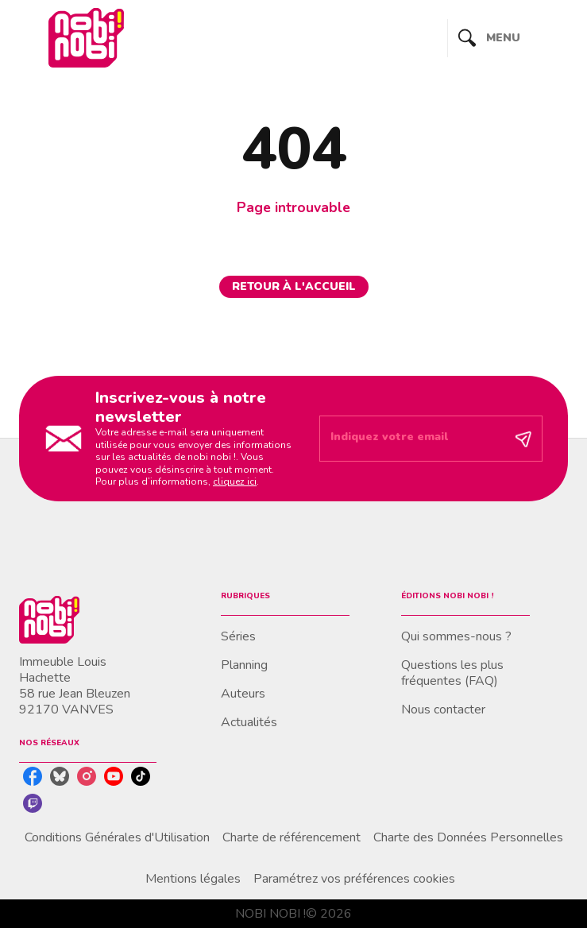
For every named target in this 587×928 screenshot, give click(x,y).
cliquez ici (235, 481)
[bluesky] (59, 776)
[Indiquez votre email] (411, 439)
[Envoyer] (523, 439)
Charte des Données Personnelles (468, 837)
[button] (294, 287)
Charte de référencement (291, 837)
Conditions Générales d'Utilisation (117, 837)
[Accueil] (86, 37)
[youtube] (113, 776)
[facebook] (32, 776)
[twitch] (32, 803)
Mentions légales (193, 878)
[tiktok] (140, 776)
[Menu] (508, 38)
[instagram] (86, 776)
